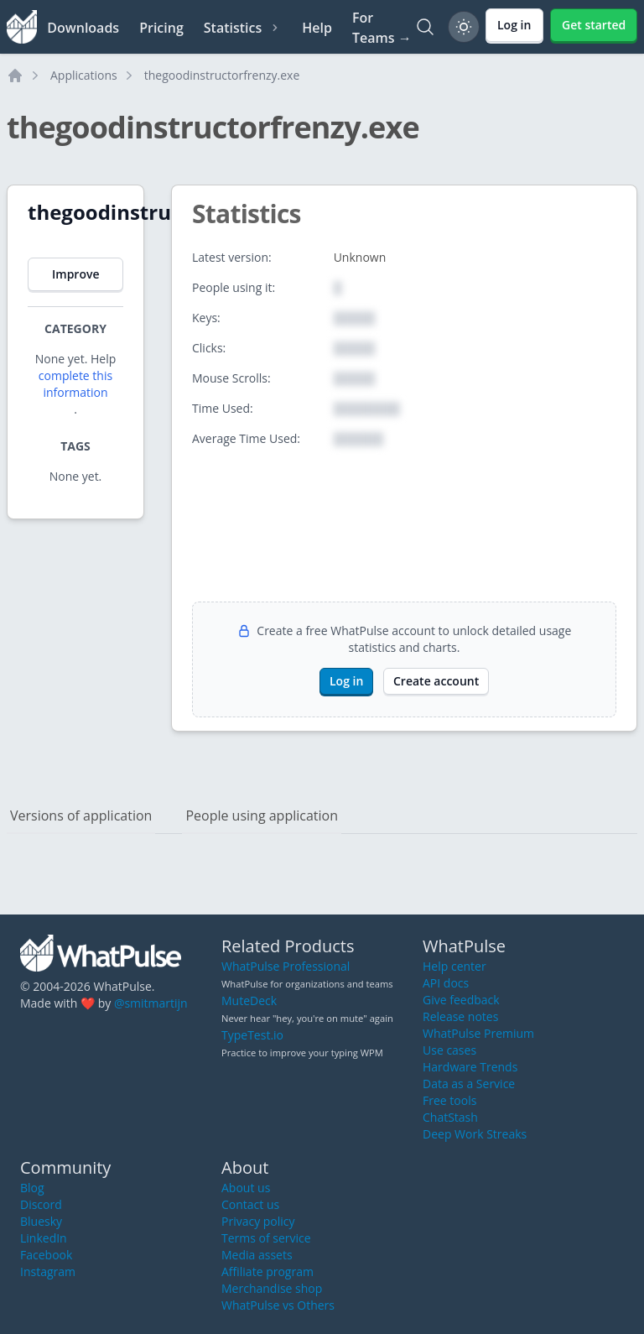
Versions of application (81, 815)
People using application (261, 815)
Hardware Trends (470, 1067)
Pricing (161, 27)
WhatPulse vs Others (278, 1305)
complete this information (75, 383)
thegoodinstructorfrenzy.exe (222, 75)
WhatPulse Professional (285, 966)
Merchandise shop (271, 1288)
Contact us (250, 1204)
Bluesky (41, 1221)
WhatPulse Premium (478, 1033)
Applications (83, 75)
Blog (32, 1188)
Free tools (449, 1100)
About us (245, 1188)
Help (317, 27)
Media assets (257, 1255)
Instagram (47, 1271)
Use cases (449, 1050)
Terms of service (266, 1238)
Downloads (83, 27)
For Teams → (382, 27)
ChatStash (450, 1117)
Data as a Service (469, 1084)
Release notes (460, 1016)
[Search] (425, 27)
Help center (454, 966)
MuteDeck (249, 1000)
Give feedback (461, 1000)
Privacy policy (258, 1221)
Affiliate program (267, 1271)
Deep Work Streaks (475, 1134)
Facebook (46, 1255)
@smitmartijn (151, 1003)
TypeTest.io (252, 1035)
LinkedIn (43, 1238)
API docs (446, 983)
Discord (41, 1204)
